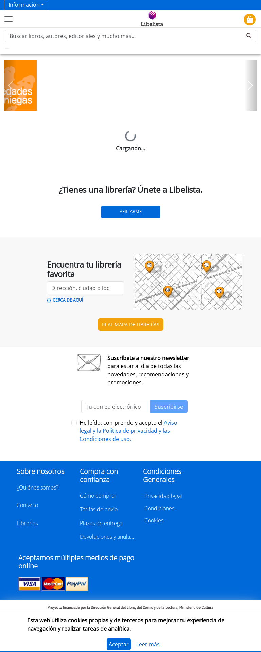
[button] (10, 85)
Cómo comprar (98, 495)
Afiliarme (131, 211)
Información (24, 4)
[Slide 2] (135, 103)
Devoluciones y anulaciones (107, 537)
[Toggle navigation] (8, 19)
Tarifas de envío (99, 509)
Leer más (148, 644)
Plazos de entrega (101, 523)
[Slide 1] (126, 103)
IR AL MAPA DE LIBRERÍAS (130, 324)
